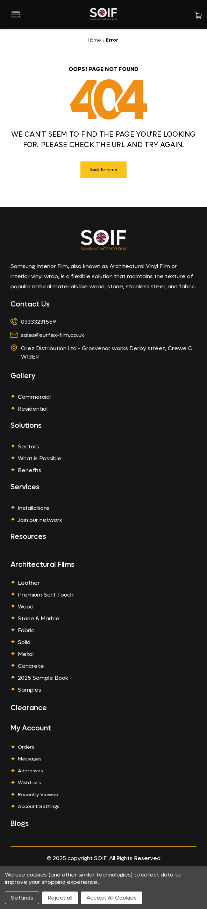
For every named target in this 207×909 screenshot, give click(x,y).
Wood (26, 606)
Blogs (19, 823)
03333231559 (38, 321)
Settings (22, 897)
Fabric (26, 630)
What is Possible (40, 458)
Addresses (30, 770)
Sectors (28, 446)
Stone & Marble (38, 618)
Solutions (26, 425)
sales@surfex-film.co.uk (52, 335)
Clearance (28, 708)
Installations (34, 508)
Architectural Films (42, 564)
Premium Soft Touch (45, 594)
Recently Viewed (38, 794)
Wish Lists (29, 782)
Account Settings (38, 806)
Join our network (40, 520)
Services (25, 487)
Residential (33, 408)
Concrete (31, 666)
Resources (28, 536)
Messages (30, 759)
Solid (24, 642)
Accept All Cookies (111, 897)
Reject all (60, 897)
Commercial (34, 397)
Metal (26, 654)
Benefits (29, 470)
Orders (26, 747)
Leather (29, 582)
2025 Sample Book (43, 677)
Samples (29, 689)
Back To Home (103, 169)
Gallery (22, 376)
